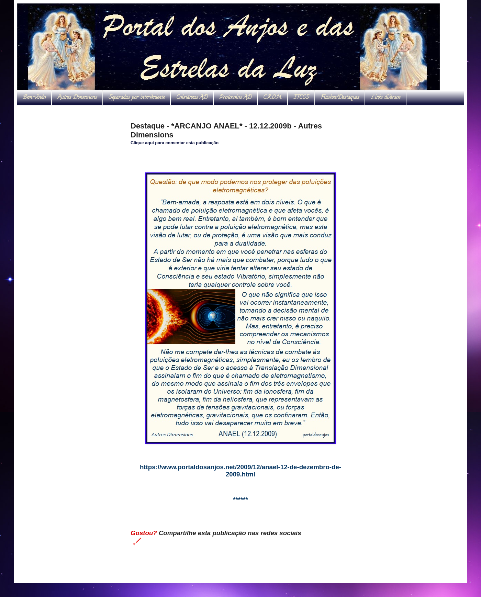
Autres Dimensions (77, 98)
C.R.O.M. (272, 98)
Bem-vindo (34, 98)
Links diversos (386, 98)
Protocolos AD (235, 98)
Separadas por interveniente (137, 98)
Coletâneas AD (192, 98)
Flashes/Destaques (340, 98)
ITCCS (301, 98)
